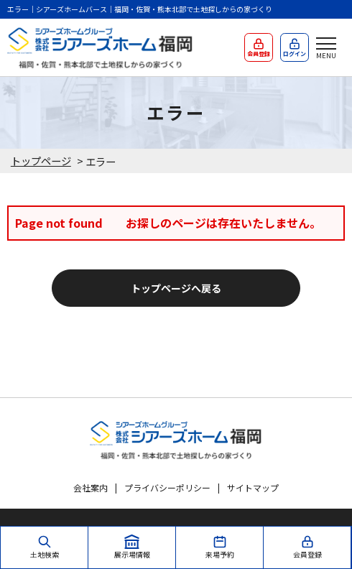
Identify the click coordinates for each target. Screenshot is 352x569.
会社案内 (90, 487)
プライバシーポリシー (167, 487)
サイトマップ (253, 487)
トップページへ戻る (176, 288)
